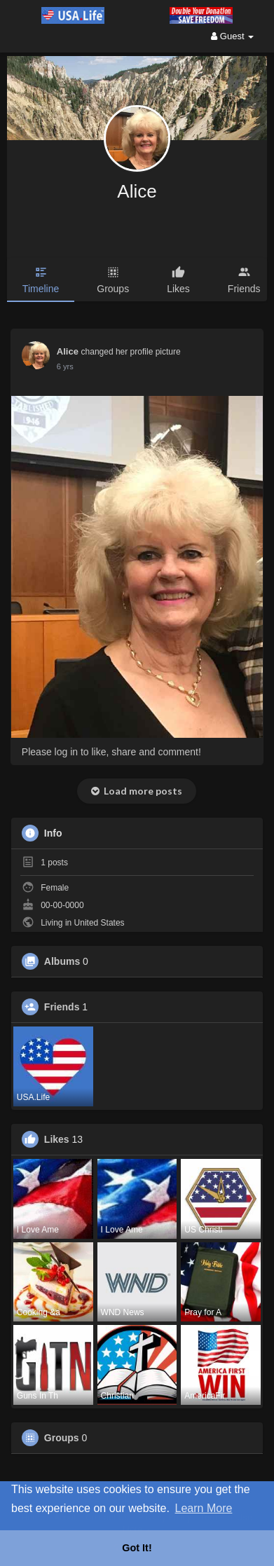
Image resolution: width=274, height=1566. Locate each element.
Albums (62, 961)
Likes (56, 1139)
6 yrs (65, 366)
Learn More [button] (204, 1508)
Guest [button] (232, 36)
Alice (136, 191)
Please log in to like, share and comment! (111, 751)
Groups (61, 1437)
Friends (62, 1006)
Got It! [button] (136, 1547)
